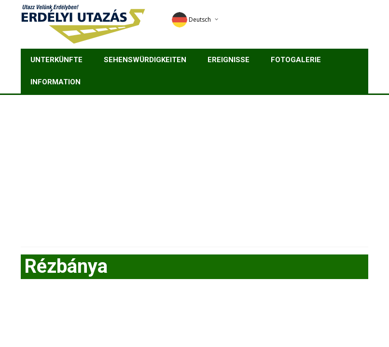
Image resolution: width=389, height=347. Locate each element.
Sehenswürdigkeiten (145, 59)
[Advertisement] (194, 167)
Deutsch (191, 19)
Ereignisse (229, 59)
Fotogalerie (296, 59)
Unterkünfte (56, 59)
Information (55, 82)
